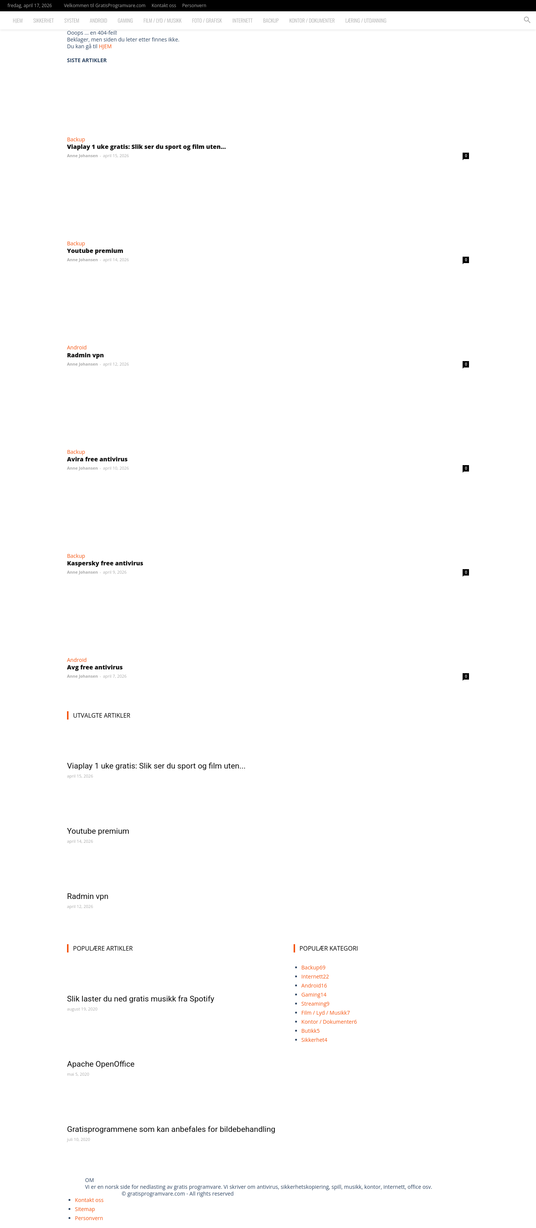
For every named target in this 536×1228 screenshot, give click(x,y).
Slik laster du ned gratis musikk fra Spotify (140, 998)
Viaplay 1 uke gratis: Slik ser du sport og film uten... (146, 146)
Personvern (194, 5)
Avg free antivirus (95, 667)
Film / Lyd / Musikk (162, 20)
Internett (243, 20)
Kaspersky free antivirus (105, 563)
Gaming (125, 20)
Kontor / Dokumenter (312, 20)
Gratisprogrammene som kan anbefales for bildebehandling (171, 1129)
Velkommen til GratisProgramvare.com (105, 5)
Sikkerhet (43, 20)
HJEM (105, 46)
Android (98, 20)
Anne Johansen (82, 155)
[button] (527, 20)
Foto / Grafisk (207, 20)
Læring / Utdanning (366, 20)
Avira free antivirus (97, 459)
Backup (271, 20)
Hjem (18, 20)
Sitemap (85, 1209)
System (71, 20)
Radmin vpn (85, 355)
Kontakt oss (164, 5)
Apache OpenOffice (100, 1064)
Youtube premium (95, 251)
